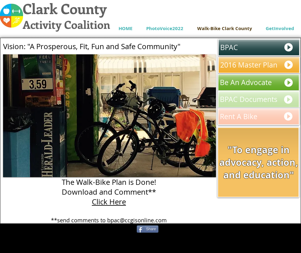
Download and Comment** (109, 192)
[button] (109, 115)
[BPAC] (259, 47)
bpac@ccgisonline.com (137, 220)
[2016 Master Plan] (259, 64)
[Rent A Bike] (258, 116)
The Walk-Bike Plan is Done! (109, 182)
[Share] (147, 229)
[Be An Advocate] (258, 82)
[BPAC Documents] (258, 99)
